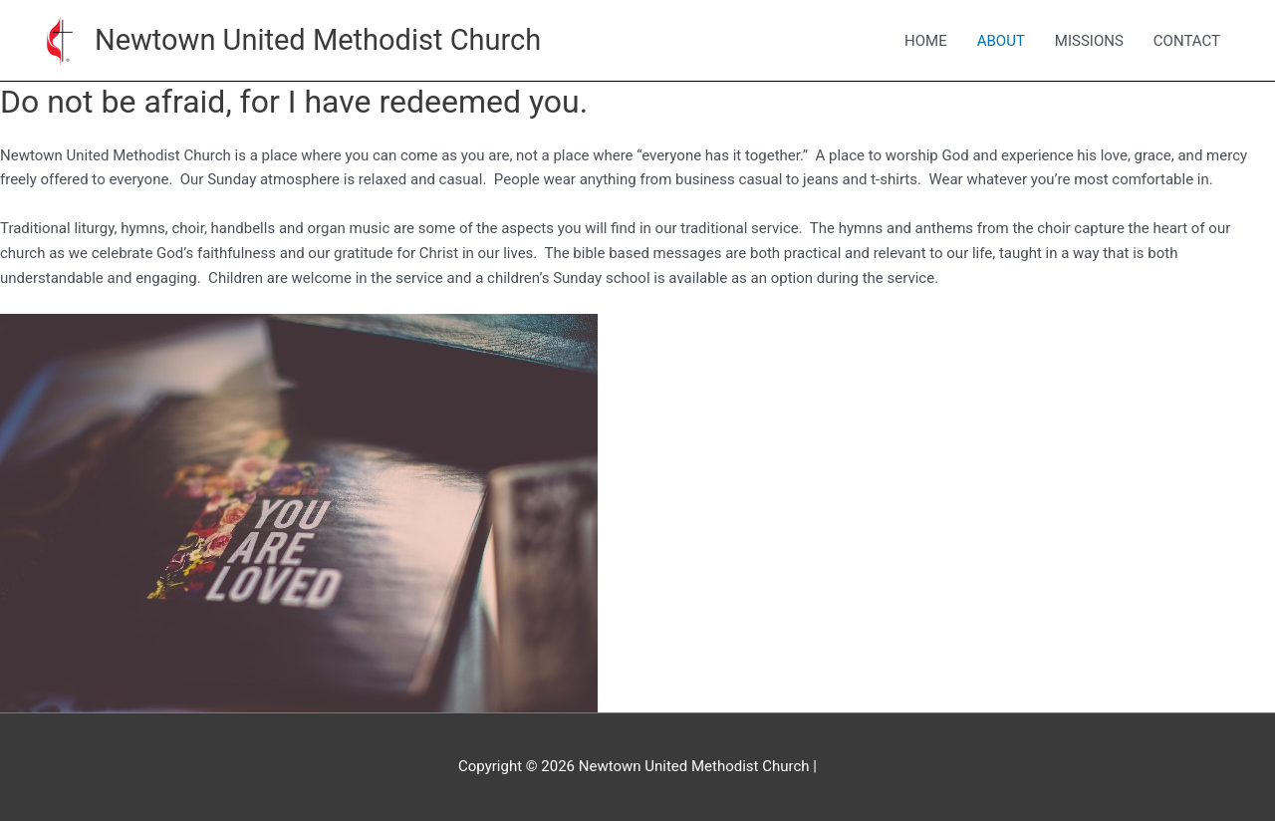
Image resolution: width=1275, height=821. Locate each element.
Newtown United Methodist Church (318, 40)
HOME (925, 41)
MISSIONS (1089, 41)
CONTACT (1186, 41)
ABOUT (1001, 41)
